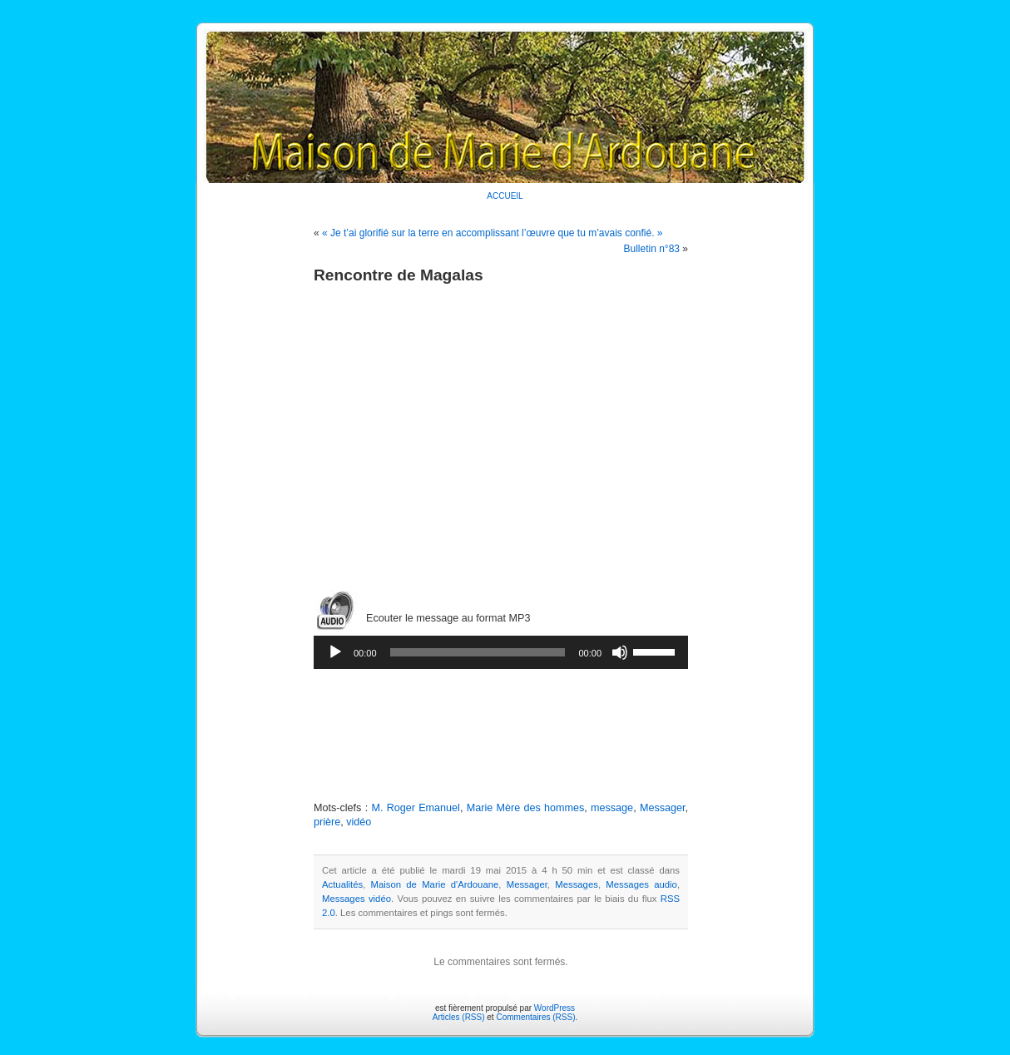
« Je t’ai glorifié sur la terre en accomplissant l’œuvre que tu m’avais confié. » (492, 233)
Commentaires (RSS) (535, 1017)
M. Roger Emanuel (415, 808)
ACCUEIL (504, 196)
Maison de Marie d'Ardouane (435, 884)
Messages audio (641, 884)
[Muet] (619, 652)
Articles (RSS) (459, 1017)
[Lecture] (335, 652)
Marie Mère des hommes (526, 808)
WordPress (554, 1008)
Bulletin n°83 (651, 249)
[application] (501, 652)
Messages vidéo (356, 899)
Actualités (342, 884)
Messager (663, 808)
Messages (576, 884)
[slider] (478, 652)
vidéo (358, 822)
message (612, 808)
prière (327, 822)
